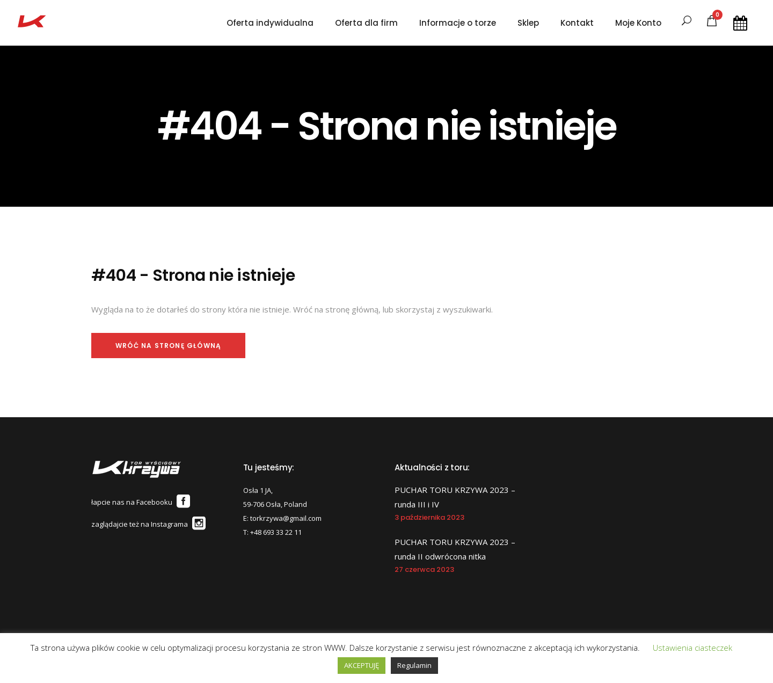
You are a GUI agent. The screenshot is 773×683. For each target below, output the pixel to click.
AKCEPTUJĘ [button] (361, 665)
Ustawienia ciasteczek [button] (692, 647)
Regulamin (414, 665)
